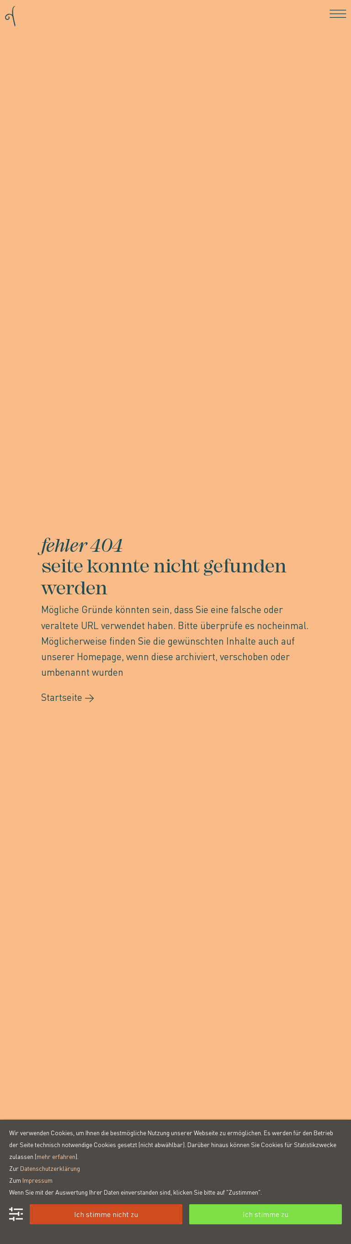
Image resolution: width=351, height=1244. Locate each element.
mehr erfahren (56, 1156)
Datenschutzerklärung (50, 1168)
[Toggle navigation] (338, 14)
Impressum (37, 1180)
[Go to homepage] (10, 13)
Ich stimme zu (265, 1214)
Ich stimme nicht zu (106, 1214)
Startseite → (68, 697)
